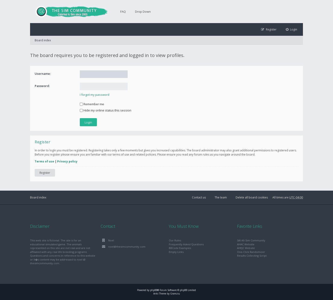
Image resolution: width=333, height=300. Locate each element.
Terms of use (44, 161)
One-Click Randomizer (251, 252)
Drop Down (143, 11)
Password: (42, 86)
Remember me (92, 104)
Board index (43, 40)
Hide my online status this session (105, 110)
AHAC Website (245, 244)
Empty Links (176, 252)
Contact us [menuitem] (199, 197)
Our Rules (175, 240)
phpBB (153, 290)
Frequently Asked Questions (186, 244)
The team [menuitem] (221, 197)
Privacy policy (67, 161)
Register (45, 173)
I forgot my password (94, 95)
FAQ (123, 11)
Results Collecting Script (252, 255)
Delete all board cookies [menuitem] (252, 197)
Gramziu (175, 293)
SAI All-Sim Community (251, 240)
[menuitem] (291, 29)
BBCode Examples (180, 248)
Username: (43, 74)
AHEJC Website (246, 248)
